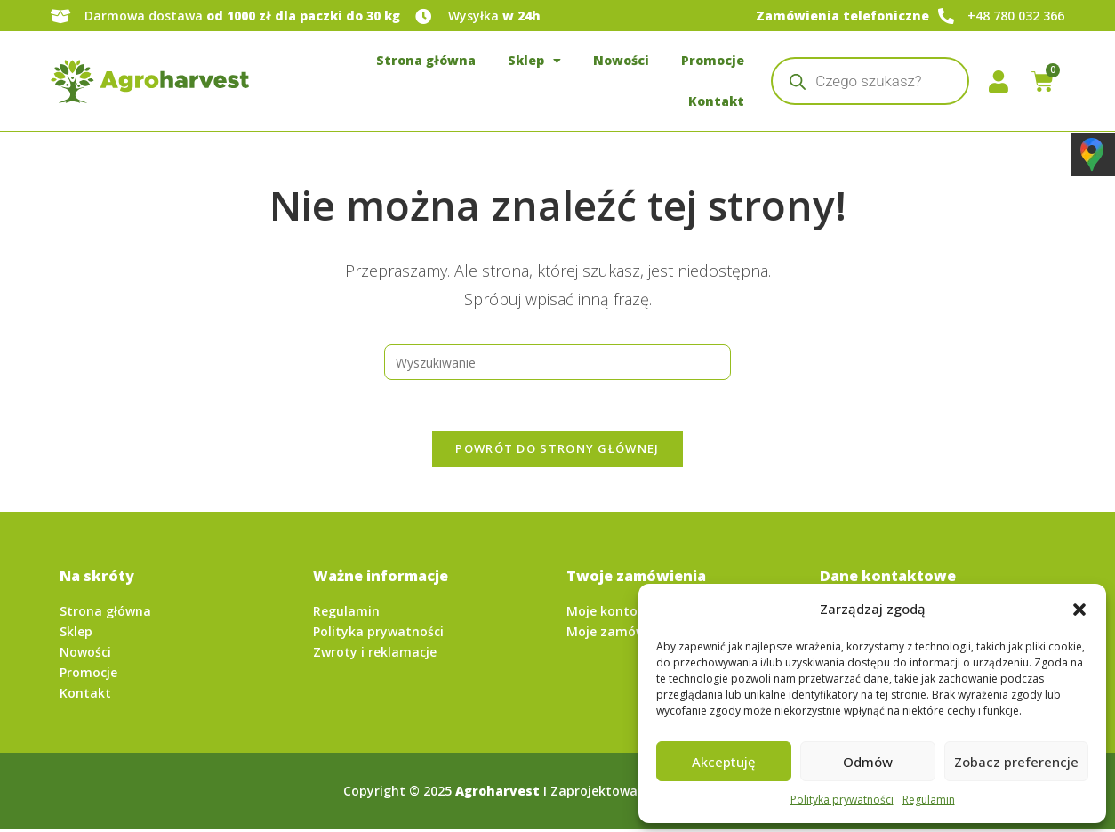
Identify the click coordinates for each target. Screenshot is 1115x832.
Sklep (534, 60)
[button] (1079, 609)
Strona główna (426, 60)
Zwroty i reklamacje (375, 655)
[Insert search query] (557, 362)
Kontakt (716, 101)
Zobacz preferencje (1016, 762)
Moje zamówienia (621, 634)
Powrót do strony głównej (557, 451)
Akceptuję (724, 762)
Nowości (621, 60)
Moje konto (602, 614)
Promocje (712, 60)
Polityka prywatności (842, 799)
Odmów (868, 762)
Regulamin (928, 799)
